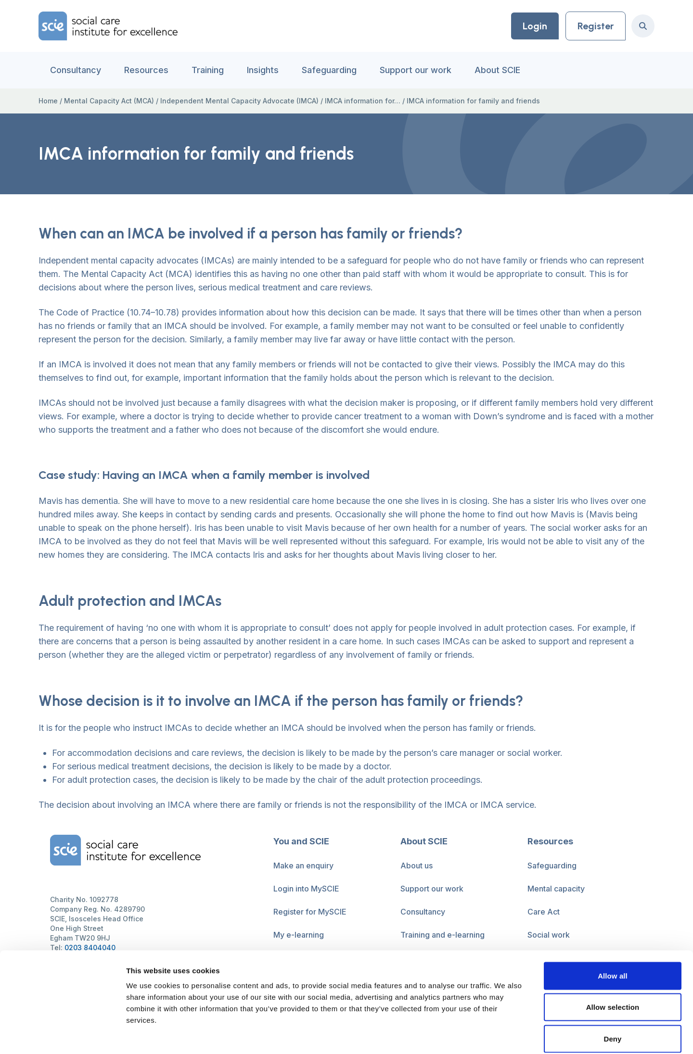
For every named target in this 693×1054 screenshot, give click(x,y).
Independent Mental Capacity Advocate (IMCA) (239, 101)
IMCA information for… (362, 101)
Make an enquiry (303, 865)
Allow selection (613, 959)
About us (416, 865)
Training (208, 70)
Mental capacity (556, 888)
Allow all (613, 928)
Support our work (415, 70)
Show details (505, 1035)
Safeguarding (329, 70)
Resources (146, 70)
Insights (263, 70)
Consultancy (75, 70)
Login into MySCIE (306, 888)
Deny (612, 991)
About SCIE (497, 70)
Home (48, 101)
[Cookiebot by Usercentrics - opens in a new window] (62, 1035)
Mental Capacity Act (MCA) (109, 101)
